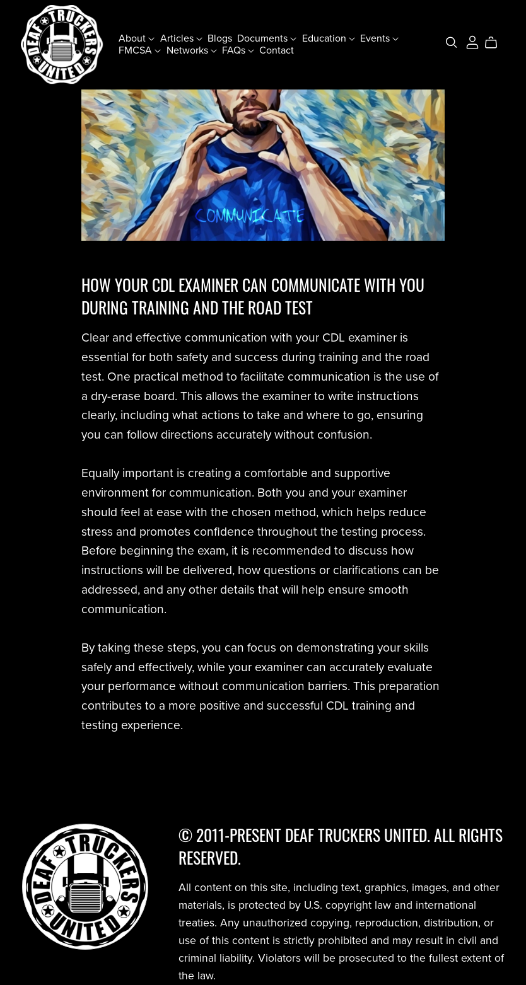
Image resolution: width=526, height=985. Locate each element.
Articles (181, 38)
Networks (192, 50)
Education (328, 38)
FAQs (238, 50)
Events (379, 38)
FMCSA (140, 50)
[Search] (451, 43)
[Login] (472, 41)
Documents (266, 38)
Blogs (219, 38)
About (137, 38)
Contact (276, 50)
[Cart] (496, 43)
